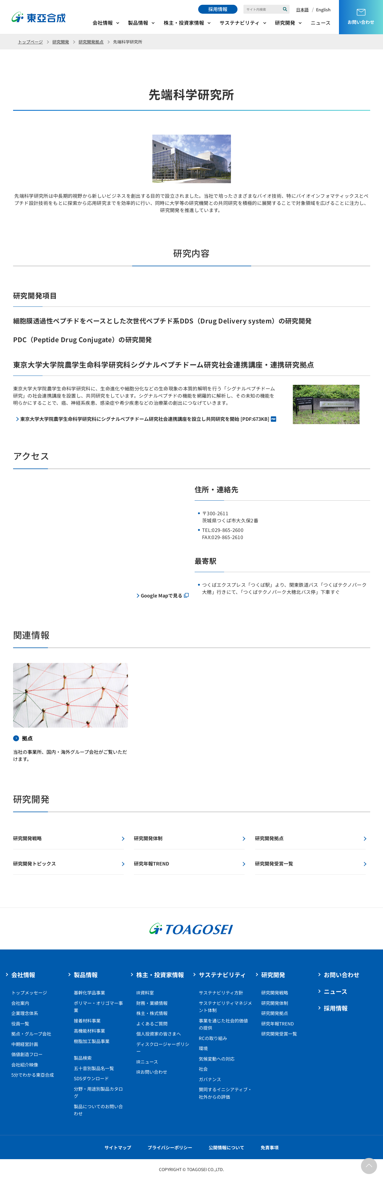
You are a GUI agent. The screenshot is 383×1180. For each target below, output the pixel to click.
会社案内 (20, 1003)
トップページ (30, 42)
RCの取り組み (213, 1038)
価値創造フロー (27, 1054)
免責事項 (270, 1147)
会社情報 (103, 22)
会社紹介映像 (24, 1064)
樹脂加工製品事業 (92, 1041)
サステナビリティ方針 (221, 992)
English (323, 10)
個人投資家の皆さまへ (158, 1033)
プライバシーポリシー (170, 1147)
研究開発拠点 (91, 42)
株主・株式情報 (152, 1013)
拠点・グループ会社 (31, 1033)
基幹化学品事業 (89, 992)
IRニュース (147, 1061)
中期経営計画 (24, 1044)
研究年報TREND (277, 1023)
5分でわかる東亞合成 (32, 1075)
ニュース (321, 22)
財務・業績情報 (152, 1003)
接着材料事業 (87, 1020)
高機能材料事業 (89, 1031)
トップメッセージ (29, 992)
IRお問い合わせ (151, 1072)
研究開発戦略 (274, 992)
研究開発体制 (274, 1003)
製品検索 (83, 1058)
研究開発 (285, 22)
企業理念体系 (24, 1013)
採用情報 (217, 9)
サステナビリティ (240, 22)
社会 (203, 1069)
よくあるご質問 (152, 1023)
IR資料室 (145, 992)
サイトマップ (117, 1147)
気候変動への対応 (217, 1059)
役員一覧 (20, 1023)
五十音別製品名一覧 (94, 1068)
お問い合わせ (341, 974)
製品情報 (138, 22)
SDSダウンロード (91, 1078)
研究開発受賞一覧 (279, 1033)
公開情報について (226, 1147)
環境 (203, 1048)
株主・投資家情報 (184, 22)
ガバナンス (210, 1079)
